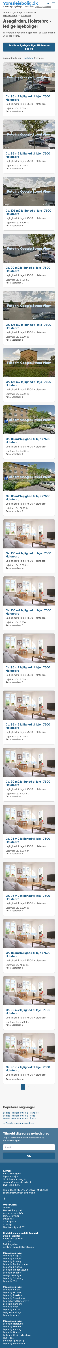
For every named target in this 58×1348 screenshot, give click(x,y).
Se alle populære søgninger (20, 1123)
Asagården (26, 16)
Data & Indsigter (11, 1235)
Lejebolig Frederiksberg (15, 1264)
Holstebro (28, 58)
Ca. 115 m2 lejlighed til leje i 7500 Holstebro (28, 440)
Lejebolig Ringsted (12, 1255)
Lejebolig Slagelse (12, 1267)
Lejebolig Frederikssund (15, 1269)
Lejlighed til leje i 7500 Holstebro (26, 103)
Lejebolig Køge (10, 1306)
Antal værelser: (13, 111)
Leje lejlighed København (16, 1301)
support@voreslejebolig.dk (17, 1182)
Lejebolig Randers (12, 1303)
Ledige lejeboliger (12, 1275)
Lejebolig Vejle (10, 1281)
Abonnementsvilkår (13, 1213)
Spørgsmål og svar (13, 1238)
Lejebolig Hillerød (12, 1326)
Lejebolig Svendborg (14, 1298)
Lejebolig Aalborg (12, 1329)
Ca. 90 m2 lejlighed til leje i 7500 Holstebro (28, 269)
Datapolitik (8, 1218)
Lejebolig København (14, 1343)
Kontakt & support (12, 1210)
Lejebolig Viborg (11, 1289)
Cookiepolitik (10, 1221)
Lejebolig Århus (11, 1315)
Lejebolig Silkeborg (13, 1278)
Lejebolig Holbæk (12, 1292)
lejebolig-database (43, 7)
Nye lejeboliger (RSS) (14, 1227)
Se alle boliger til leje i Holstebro (18, 12)
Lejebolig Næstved (13, 1323)
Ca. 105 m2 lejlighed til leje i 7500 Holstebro (28, 212)
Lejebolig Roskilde (12, 1295)
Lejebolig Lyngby (12, 1272)
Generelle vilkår (11, 1216)
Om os (6, 1207)
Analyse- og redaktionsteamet (19, 1247)
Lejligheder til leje (12, 1312)
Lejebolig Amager (12, 1258)
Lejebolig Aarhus (11, 1309)
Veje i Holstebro (10, 15)
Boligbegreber (10, 1244)
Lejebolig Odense (12, 1332)
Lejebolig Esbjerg (12, 1261)
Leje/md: (10, 108)
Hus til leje (8, 1337)
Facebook (4, 1198)
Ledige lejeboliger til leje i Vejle (19, 1115)
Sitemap (7, 1224)
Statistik (7, 1241)
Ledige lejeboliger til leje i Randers (21, 1112)
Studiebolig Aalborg (13, 1340)
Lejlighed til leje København (17, 1335)
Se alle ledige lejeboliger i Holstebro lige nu (29, 47)
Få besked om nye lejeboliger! (47, 3)
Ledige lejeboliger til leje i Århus (19, 1118)
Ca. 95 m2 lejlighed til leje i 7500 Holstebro (28, 98)
